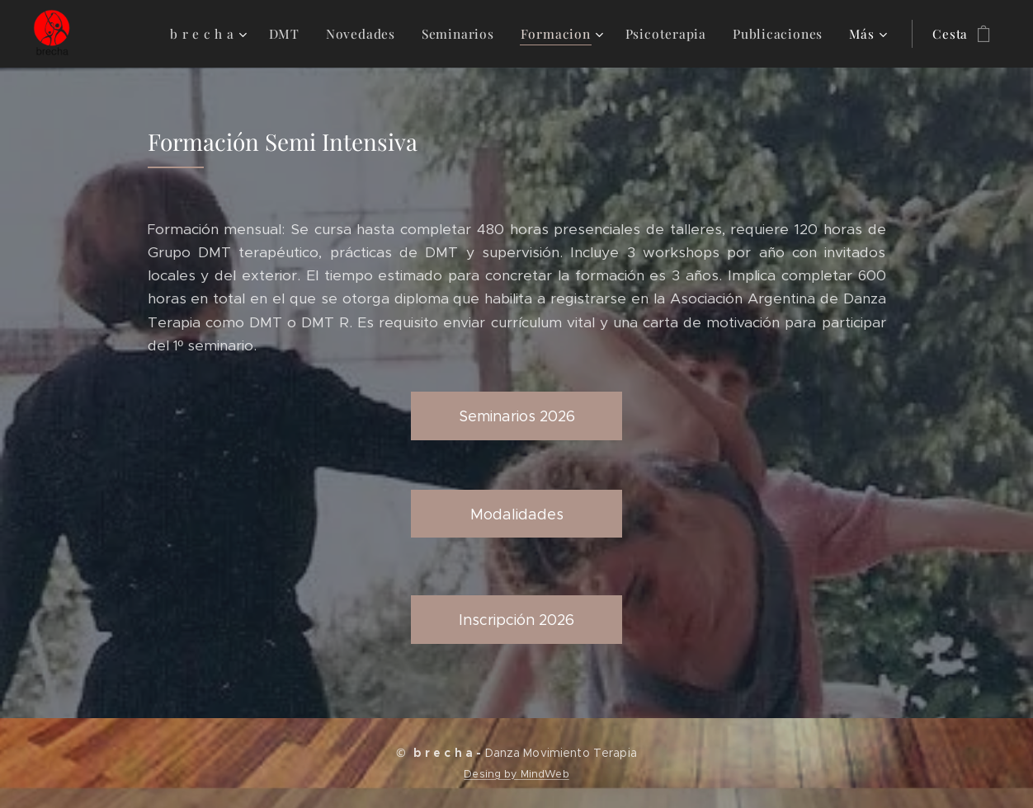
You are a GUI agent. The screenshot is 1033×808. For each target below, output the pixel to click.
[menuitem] (223, 33)
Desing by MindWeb (516, 774)
